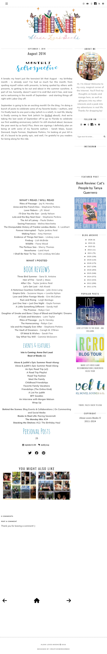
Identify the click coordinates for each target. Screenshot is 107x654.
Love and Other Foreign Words (28, 296)
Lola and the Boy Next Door (26, 217)
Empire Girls (19, 293)
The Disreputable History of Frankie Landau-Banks (30, 227)
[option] (19, 485)
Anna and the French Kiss (26, 207)
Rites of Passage (28, 203)
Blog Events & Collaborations (38, 409)
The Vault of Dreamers (26, 330)
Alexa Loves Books (50, 644)
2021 (90, 253)
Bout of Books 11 (37, 355)
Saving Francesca (27, 223)
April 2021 (54, 492)
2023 (90, 246)
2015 (89, 273)
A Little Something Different (30, 306)
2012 (89, 283)
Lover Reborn (31, 210)
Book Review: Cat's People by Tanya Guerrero (90, 187)
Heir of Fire (28, 280)
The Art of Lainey (29, 220)
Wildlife (29, 243)
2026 (90, 240)
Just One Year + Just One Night (28, 303)
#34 (46, 419)
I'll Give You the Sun (29, 213)
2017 (89, 266)
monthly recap (45, 445)
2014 (89, 276)
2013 (89, 280)
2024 (90, 243)
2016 (89, 270)
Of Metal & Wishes (30, 333)
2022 (90, 250)
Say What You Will (26, 336)
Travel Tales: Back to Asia (90, 405)
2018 (89, 263)
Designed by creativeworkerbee (53, 649)
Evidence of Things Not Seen (28, 237)
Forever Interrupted (26, 230)
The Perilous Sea (27, 247)
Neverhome (30, 250)
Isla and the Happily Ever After (26, 326)
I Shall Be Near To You (25, 253)
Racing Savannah (47, 416)
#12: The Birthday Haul (48, 422)
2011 (89, 287)
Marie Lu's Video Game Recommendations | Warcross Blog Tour (90, 368)
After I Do (26, 283)
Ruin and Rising (28, 300)
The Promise (29, 310)
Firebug (29, 240)
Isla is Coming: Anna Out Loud (37, 352)
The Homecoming (30, 323)
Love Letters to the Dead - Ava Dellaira (90, 329)
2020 (89, 256)
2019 (89, 260)
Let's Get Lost (30, 286)
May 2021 (19, 492)
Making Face (28, 233)
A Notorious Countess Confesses (27, 290)
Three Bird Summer (27, 276)
